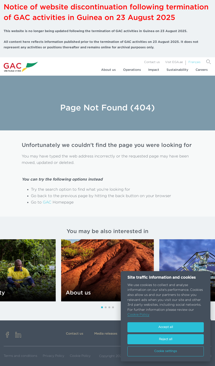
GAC (47, 202)
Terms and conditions (20, 356)
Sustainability (177, 70)
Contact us (152, 62)
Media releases (105, 333)
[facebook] (7, 335)
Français (194, 62)
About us (108, 70)
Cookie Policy (80, 356)
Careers (202, 70)
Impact (153, 70)
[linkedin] (18, 335)
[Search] (208, 62)
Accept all (165, 327)
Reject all (165, 339)
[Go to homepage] (21, 66)
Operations (132, 70)
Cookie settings (165, 351)
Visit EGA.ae (174, 62)
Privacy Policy (53, 356)
